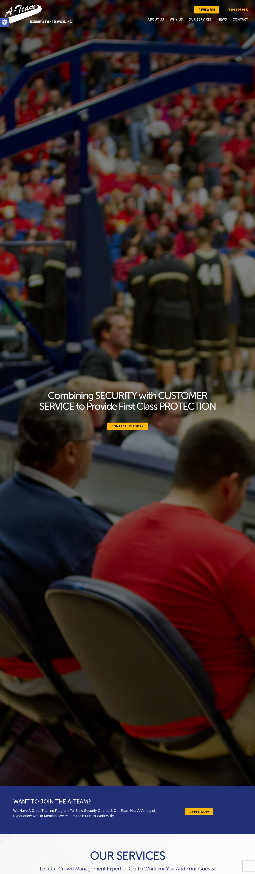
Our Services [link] (200, 19)
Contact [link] (240, 19)
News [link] (222, 19)
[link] (4, 22)
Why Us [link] (176, 19)
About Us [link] (156, 19)
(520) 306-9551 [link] (238, 10)
